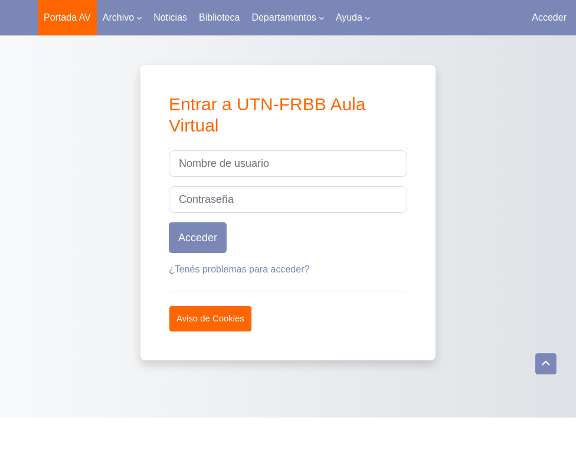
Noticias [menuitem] (170, 17)
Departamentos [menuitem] (283, 17)
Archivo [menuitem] (118, 17)
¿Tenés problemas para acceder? (239, 269)
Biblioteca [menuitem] (219, 17)
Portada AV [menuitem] (67, 17)
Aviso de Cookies (210, 318)
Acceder (549, 17)
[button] (546, 364)
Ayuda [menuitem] (349, 17)
